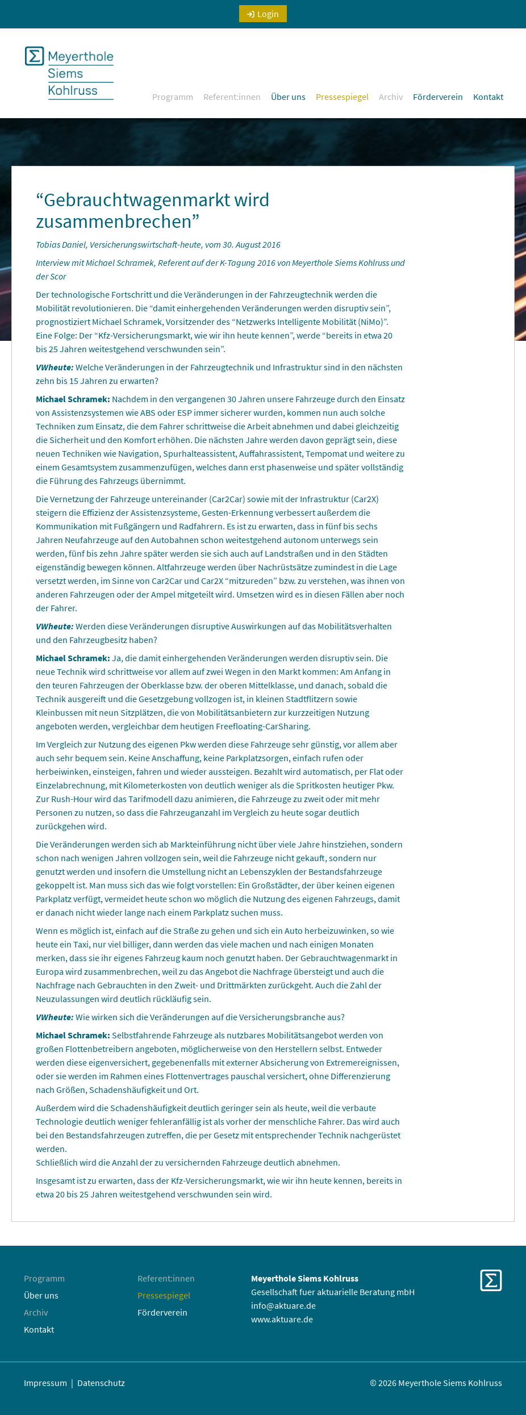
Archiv (391, 96)
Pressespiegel (342, 96)
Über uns (288, 96)
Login (268, 13)
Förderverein (438, 96)
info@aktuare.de (283, 1305)
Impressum (45, 1382)
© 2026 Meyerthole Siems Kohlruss (436, 1382)
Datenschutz (101, 1382)
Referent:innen (232, 96)
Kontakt (488, 96)
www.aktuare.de (282, 1319)
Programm (172, 96)
